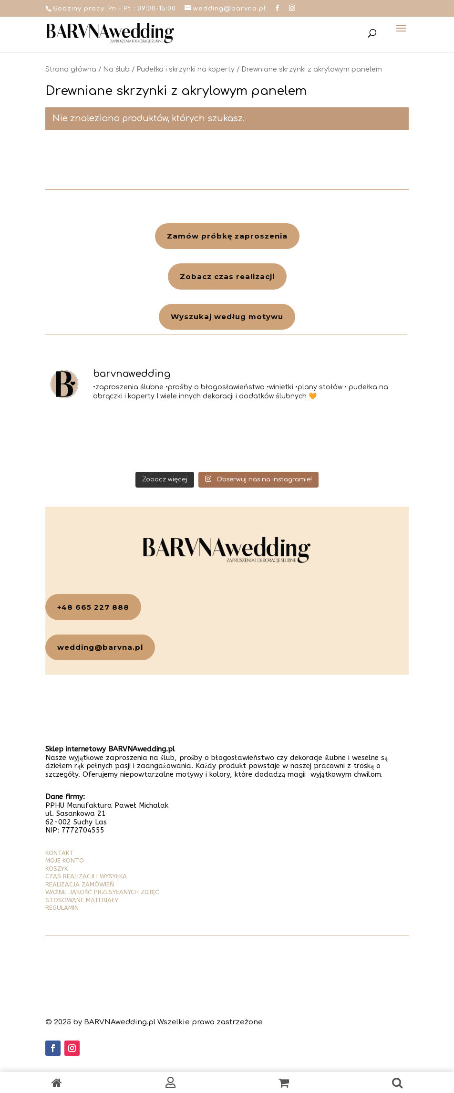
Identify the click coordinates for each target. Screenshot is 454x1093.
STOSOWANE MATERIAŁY (81, 900)
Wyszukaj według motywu (227, 316)
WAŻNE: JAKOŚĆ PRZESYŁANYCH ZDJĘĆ (102, 891)
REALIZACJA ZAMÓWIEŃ (79, 884)
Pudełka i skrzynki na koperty (185, 69)
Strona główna (70, 69)
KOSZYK (56, 868)
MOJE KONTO (64, 860)
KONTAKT (59, 852)
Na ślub (116, 69)
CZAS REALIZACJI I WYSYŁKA (86, 876)
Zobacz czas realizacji (227, 276)
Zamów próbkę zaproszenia (227, 235)
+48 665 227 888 (93, 607)
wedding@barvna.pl (100, 647)
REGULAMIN (62, 907)
